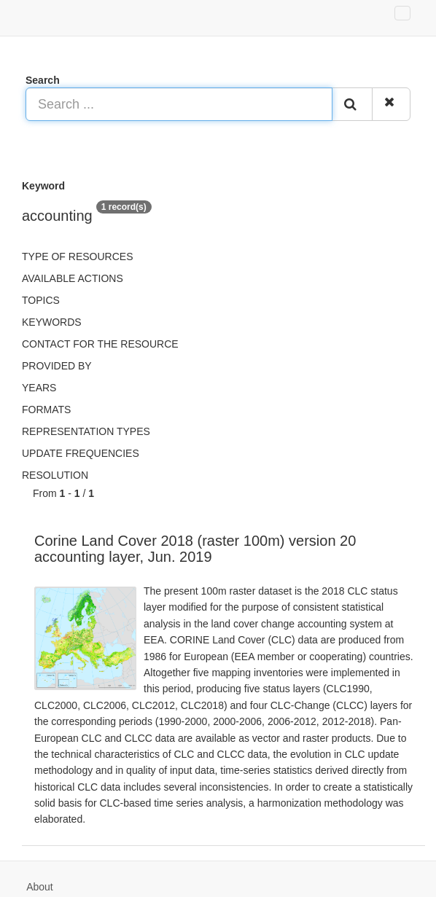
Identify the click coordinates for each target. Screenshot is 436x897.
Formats (46, 409)
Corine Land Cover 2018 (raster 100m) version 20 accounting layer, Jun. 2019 (195, 549)
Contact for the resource (100, 344)
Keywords (52, 322)
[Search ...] (179, 104)
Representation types (86, 431)
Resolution (55, 475)
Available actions (72, 278)
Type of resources (77, 256)
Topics (41, 300)
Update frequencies (80, 453)
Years (39, 387)
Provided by (57, 366)
